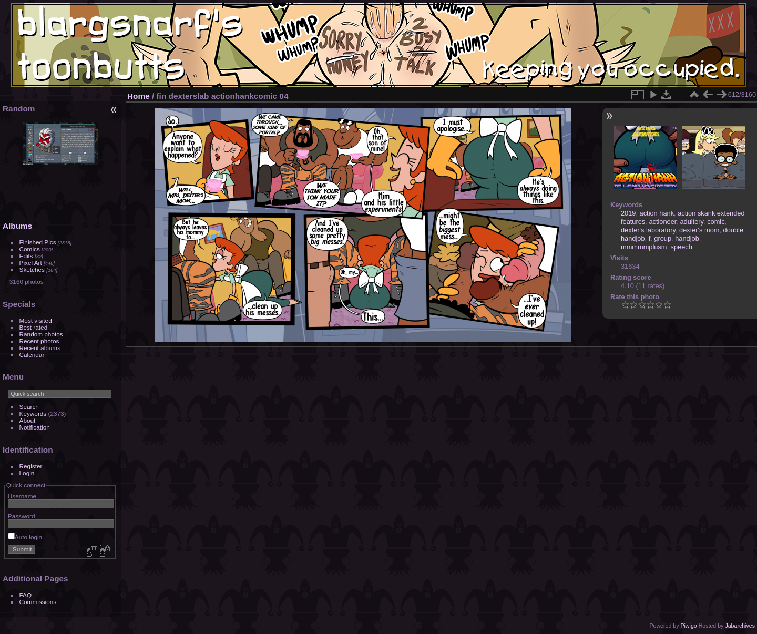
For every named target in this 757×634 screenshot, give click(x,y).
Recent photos (39, 341)
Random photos (41, 334)
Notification (34, 427)
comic (715, 222)
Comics (29, 249)
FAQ (25, 594)
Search (29, 406)
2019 (628, 213)
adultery (691, 222)
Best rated (33, 327)
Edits (26, 255)
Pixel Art (30, 262)
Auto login (25, 537)
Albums (17, 225)
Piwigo (688, 625)
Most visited (35, 320)
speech (681, 247)
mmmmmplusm (644, 247)
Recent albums (39, 347)
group (662, 238)
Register (31, 466)
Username (22, 496)
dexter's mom (699, 230)
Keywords (33, 413)
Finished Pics (37, 242)
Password (21, 516)
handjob (687, 238)
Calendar (32, 354)
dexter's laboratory (648, 230)
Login (27, 472)
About (27, 420)
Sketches (32, 269)
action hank (657, 213)
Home (138, 95)
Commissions (38, 601)
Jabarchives (740, 625)
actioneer (662, 222)
